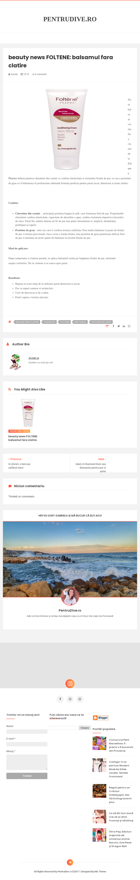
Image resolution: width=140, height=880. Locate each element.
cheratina (49, 322)
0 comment (39, 74)
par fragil (80, 322)
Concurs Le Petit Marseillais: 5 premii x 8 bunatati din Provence (121, 744)
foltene (64, 322)
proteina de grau (101, 322)
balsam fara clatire (27, 322)
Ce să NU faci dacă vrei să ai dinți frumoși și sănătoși (121, 815)
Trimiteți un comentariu (21, 496)
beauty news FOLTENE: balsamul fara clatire (23, 438)
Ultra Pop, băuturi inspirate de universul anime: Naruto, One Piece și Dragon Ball (120, 838)
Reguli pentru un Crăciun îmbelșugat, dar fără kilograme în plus (120, 794)
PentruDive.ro (70, 19)
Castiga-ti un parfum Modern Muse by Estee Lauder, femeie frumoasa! (119, 768)
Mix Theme (100, 870)
